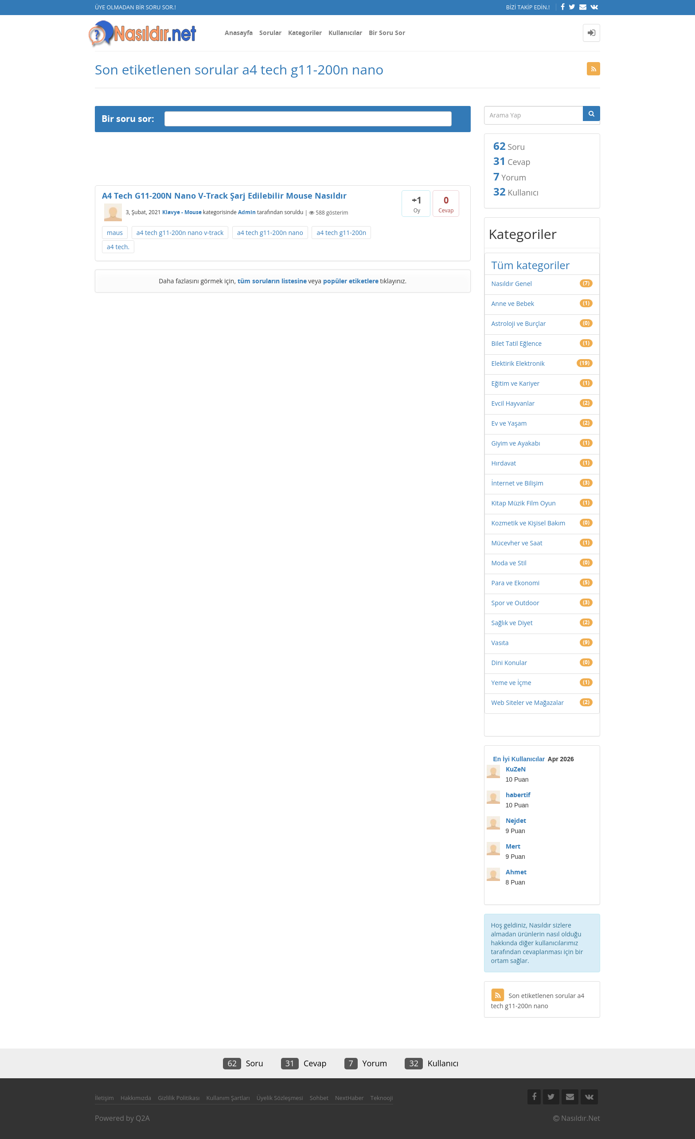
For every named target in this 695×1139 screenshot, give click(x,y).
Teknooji (382, 1098)
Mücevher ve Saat (517, 543)
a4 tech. (118, 247)
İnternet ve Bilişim (517, 483)
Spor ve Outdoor (515, 603)
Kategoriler (305, 32)
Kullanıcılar (345, 32)
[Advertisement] (283, 159)
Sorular (270, 32)
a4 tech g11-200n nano (270, 232)
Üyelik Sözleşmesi (280, 1098)
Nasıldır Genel (512, 283)
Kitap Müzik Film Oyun (524, 503)
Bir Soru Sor (387, 32)
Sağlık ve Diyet (512, 622)
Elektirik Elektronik (518, 363)
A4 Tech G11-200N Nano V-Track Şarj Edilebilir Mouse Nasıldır (224, 195)
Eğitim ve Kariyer (516, 383)
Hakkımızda (136, 1098)
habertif (518, 795)
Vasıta (500, 642)
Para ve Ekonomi (516, 583)
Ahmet (516, 872)
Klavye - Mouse (182, 212)
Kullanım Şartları (228, 1098)
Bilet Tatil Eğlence (517, 343)
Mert (513, 846)
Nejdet (516, 820)
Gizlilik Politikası (178, 1098)
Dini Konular (509, 662)
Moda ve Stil (509, 563)
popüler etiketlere (351, 281)
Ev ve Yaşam (509, 423)
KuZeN (516, 769)
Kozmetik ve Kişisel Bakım (529, 523)
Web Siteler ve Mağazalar (528, 702)
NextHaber (349, 1098)
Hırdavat (504, 463)
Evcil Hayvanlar (513, 403)
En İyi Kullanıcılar (519, 759)
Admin (247, 212)
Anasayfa (239, 32)
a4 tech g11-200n (341, 232)
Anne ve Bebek (513, 303)
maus (115, 232)
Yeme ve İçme (511, 682)
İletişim (104, 1098)
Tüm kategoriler (531, 265)
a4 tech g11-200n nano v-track (180, 232)
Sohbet (319, 1098)
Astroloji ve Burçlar (519, 323)
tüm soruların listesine (272, 281)
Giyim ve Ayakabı (516, 443)
